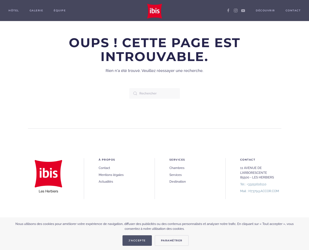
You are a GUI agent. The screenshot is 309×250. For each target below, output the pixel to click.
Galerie (36, 10)
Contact (104, 168)
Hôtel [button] (13, 10)
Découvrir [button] (265, 10)
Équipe (60, 10)
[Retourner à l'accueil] (154, 10)
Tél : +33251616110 (253, 184)
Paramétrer (171, 240)
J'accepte (137, 240)
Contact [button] (293, 10)
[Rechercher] (154, 93)
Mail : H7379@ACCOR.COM (259, 191)
